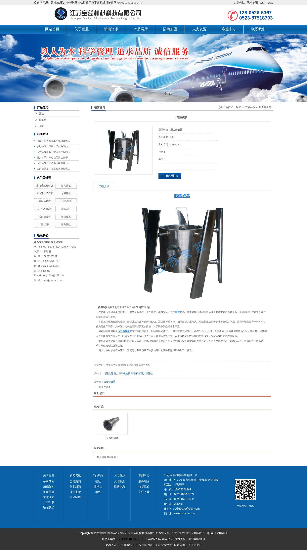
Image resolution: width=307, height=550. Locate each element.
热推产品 (111, 545)
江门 (192, 545)
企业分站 (239, 2)
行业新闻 (75, 486)
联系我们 (258, 29)
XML (270, 2)
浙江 (151, 545)
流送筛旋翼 (109, 381)
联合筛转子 (45, 216)
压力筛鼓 (66, 224)
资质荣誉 (48, 491)
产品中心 (250, 107)
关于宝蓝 (81, 29)
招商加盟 (170, 29)
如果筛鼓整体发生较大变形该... (53, 168)
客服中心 (229, 29)
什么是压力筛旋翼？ (107, 457)
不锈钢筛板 (66, 201)
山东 (145, 545)
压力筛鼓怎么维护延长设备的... (53, 152)
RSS (262, 2)
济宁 (198, 545)
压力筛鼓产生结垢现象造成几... (53, 163)
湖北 (170, 545)
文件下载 (144, 491)
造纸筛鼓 (66, 209)
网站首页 (52, 29)
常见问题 (75, 497)
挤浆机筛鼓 (112, 437)
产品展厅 (140, 29)
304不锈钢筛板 (45, 209)
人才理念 (119, 481)
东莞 (176, 545)
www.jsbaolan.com (128, 2)
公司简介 (48, 481)
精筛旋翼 (66, 216)
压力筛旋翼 (265, 107)
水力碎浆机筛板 (44, 185)
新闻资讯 (111, 29)
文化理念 (48, 497)
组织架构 (48, 486)
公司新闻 (75, 481)
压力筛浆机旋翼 (122, 373)
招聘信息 (119, 486)
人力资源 (199, 29)
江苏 (157, 545)
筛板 (41, 126)
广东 (138, 545)
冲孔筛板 (44, 224)
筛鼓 (41, 113)
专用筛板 (66, 193)
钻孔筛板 (66, 185)
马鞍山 (184, 545)
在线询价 (169, 176)
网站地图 (252, 2)
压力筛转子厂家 (44, 193)
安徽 (164, 545)
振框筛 (42, 119)
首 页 (238, 107)
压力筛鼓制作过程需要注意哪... (53, 157)
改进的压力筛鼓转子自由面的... (53, 146)
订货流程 (144, 486)
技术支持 (75, 491)
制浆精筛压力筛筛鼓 (142, 373)
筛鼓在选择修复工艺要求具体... (53, 140)
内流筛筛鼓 (45, 201)
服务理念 (144, 481)
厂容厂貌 (48, 502)
